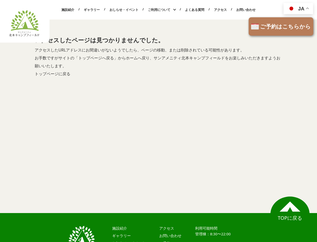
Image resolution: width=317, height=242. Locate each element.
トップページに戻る (52, 73)
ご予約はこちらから (285, 26)
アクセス (220, 9)
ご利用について (159, 9)
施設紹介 (67, 9)
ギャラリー (92, 9)
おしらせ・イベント (123, 9)
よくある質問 (194, 9)
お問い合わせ (246, 9)
